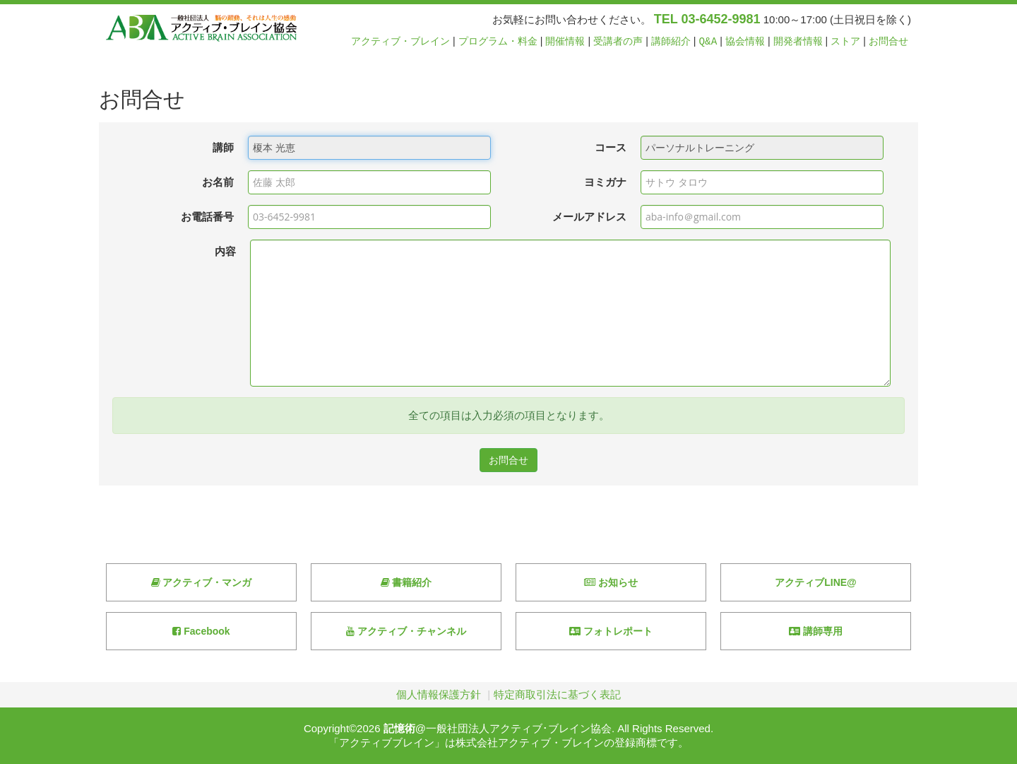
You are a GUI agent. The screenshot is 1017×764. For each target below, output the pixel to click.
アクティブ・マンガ (201, 582)
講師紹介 (671, 41)
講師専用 (816, 631)
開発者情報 (798, 41)
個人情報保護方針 (438, 694)
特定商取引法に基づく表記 (557, 694)
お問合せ (888, 41)
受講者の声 (618, 41)
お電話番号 (207, 217)
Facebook (201, 631)
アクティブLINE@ (816, 582)
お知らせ (611, 582)
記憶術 (399, 728)
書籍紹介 (406, 582)
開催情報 (565, 41)
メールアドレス (589, 217)
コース (610, 147)
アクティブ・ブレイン (400, 41)
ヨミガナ (605, 182)
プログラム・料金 (497, 41)
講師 (223, 147)
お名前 (218, 182)
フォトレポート (611, 631)
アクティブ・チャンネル (406, 631)
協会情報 (745, 41)
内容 (225, 251)
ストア (845, 41)
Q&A (708, 41)
